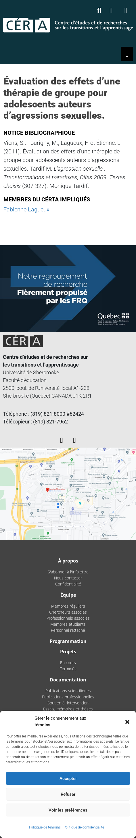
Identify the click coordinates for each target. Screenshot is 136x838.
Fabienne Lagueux (26, 209)
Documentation (68, 680)
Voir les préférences (68, 810)
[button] (127, 722)
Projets (68, 651)
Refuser (68, 794)
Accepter (68, 778)
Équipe (68, 595)
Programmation (68, 641)
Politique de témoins (45, 827)
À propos (68, 561)
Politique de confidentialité (84, 827)
